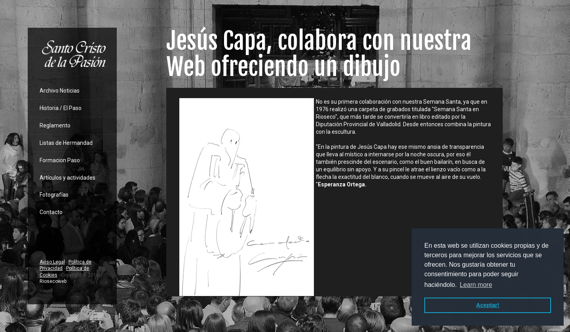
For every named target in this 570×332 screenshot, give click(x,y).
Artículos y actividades (67, 178)
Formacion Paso (60, 160)
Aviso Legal (52, 262)
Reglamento (55, 125)
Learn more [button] (476, 284)
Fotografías (54, 195)
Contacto (51, 212)
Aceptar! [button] (487, 305)
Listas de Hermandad (66, 143)
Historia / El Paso (61, 108)
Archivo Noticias (60, 90)
